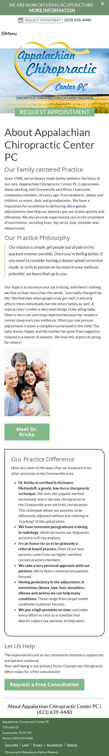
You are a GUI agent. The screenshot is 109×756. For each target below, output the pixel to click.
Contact (70, 666)
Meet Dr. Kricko (27, 432)
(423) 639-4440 (77, 20)
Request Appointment (39, 20)
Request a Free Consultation (44, 684)
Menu (9, 33)
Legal (25, 744)
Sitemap (72, 744)
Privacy (38, 744)
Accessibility (55, 744)
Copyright (11, 744)
